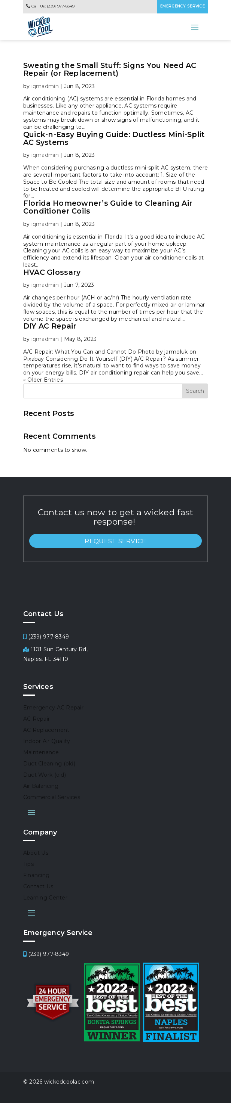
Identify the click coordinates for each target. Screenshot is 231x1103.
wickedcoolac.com (69, 1081)
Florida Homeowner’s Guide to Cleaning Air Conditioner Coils (107, 207)
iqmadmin (45, 86)
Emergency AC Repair (53, 708)
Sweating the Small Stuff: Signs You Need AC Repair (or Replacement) (110, 69)
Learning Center (45, 898)
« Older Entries (43, 379)
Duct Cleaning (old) (49, 764)
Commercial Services (51, 798)
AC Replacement (46, 730)
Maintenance (41, 753)
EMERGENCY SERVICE (182, 6)
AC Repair (36, 719)
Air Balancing (41, 786)
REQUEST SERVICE (115, 541)
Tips (28, 864)
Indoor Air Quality (46, 742)
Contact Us (38, 887)
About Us (35, 853)
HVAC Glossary (52, 272)
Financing (36, 876)
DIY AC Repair (50, 325)
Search (195, 391)
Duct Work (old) (44, 775)
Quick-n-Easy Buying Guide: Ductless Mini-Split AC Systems (114, 138)
